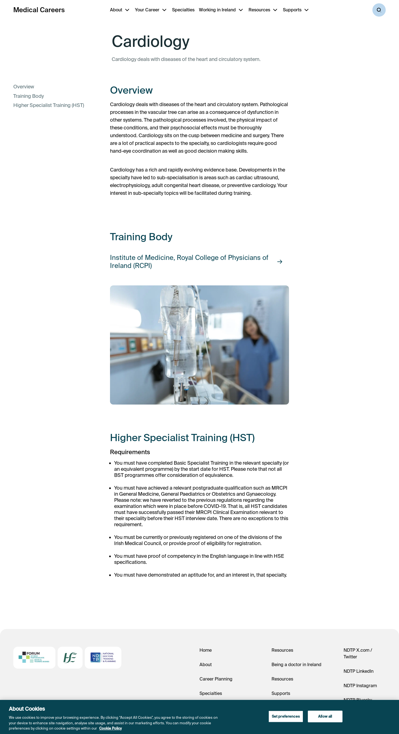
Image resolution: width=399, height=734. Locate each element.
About (116, 9)
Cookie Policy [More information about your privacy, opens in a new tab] (110, 728)
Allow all (325, 716)
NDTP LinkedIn (359, 671)
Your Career (147, 9)
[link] (48, 87)
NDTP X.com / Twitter (358, 653)
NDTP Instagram (360, 685)
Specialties (183, 9)
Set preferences (286, 716)
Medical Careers (39, 10)
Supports (292, 9)
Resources (259, 9)
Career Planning (216, 678)
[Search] (379, 10)
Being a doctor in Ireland (296, 664)
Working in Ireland (217, 9)
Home (206, 650)
